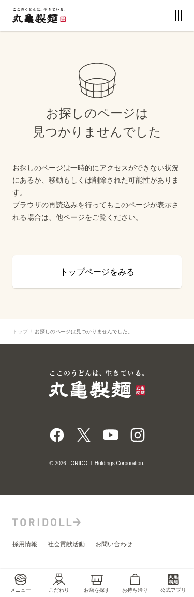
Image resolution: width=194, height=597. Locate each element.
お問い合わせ (113, 544)
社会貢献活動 (66, 544)
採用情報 (24, 544)
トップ (20, 331)
